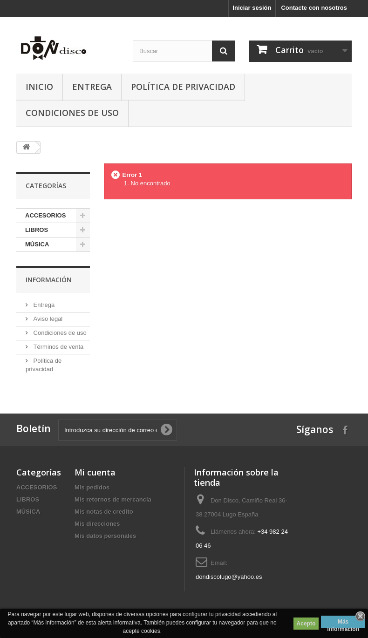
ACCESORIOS (45, 215)
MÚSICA (37, 244)
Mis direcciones (97, 523)
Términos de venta (57, 346)
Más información (343, 623)
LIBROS (36, 229)
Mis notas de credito (104, 511)
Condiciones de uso (72, 112)
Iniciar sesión (251, 7)
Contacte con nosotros (314, 7)
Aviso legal (47, 318)
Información (49, 279)
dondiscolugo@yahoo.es (229, 576)
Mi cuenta (95, 472)
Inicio (39, 86)
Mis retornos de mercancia (113, 499)
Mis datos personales (105, 535)
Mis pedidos (92, 487)
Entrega (92, 86)
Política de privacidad (183, 86)
